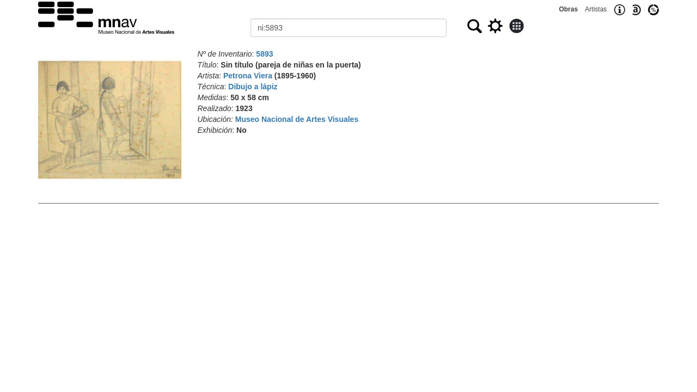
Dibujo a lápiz (252, 86)
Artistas (596, 9)
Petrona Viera (247, 75)
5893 (264, 54)
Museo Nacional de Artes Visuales (296, 119)
